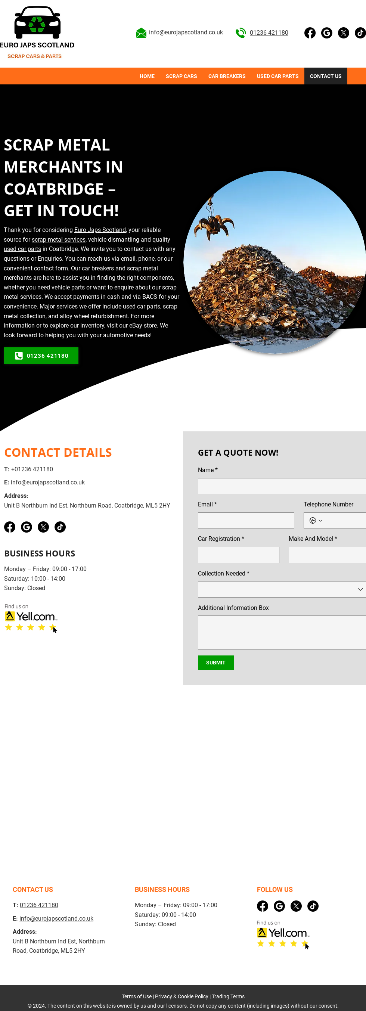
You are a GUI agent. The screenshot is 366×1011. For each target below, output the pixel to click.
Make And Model (313, 539)
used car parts (22, 248)
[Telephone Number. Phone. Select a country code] (315, 520)
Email (207, 504)
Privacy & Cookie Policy (181, 996)
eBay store (143, 325)
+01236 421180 (32, 469)
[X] (343, 32)
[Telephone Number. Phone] (344, 520)
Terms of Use (137, 996)
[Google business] (326, 32)
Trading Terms (228, 996)
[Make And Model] (327, 555)
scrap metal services (59, 239)
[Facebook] (310, 32)
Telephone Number (328, 504)
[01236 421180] (41, 355)
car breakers (98, 268)
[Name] (281, 486)
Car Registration (221, 539)
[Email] (243, 520)
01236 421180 (269, 32)
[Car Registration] (236, 555)
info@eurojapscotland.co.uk (186, 32)
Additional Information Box (233, 607)
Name (208, 470)
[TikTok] (360, 32)
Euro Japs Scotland (100, 229)
